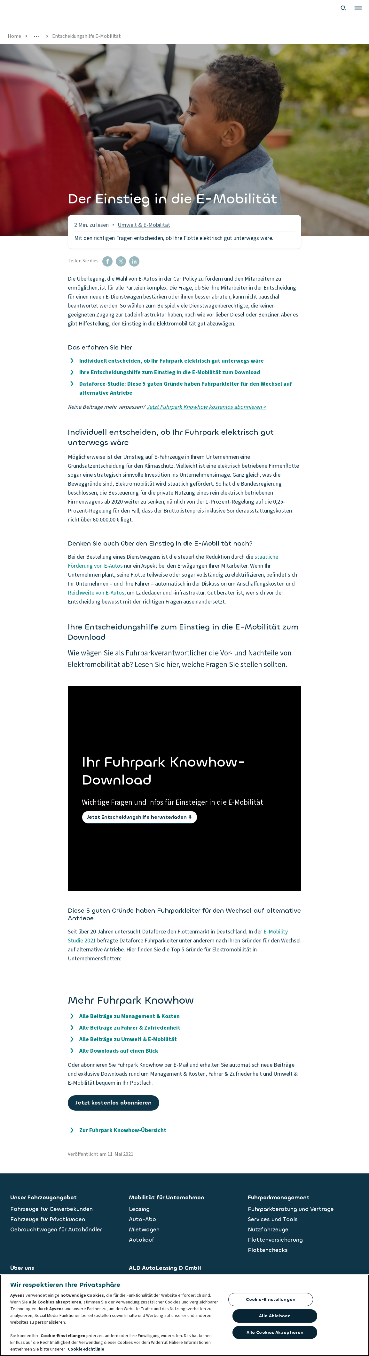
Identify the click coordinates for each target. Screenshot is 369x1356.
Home (14, 36)
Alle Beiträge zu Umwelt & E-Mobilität (128, 1039)
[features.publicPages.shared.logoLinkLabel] (38, 14)
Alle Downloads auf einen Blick (118, 1051)
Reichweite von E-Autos (96, 593)
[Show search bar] (300, 14)
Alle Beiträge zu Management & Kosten (129, 1016)
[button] (107, 261)
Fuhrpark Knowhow (53, 36)
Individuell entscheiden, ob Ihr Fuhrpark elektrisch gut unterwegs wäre (171, 361)
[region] (184, 1315)
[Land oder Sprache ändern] (351, 14)
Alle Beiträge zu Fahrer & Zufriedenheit (129, 1028)
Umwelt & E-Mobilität (144, 36)
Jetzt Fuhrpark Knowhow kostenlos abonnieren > (206, 407)
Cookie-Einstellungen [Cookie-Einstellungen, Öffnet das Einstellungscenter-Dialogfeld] (270, 1299)
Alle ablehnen (275, 1316)
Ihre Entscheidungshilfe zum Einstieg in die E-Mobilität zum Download (169, 372)
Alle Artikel (97, 36)
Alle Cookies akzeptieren (275, 1332)
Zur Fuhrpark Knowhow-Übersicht (122, 1130)
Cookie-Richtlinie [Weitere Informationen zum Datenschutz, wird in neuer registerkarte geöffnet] (86, 1349)
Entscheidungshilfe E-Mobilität (212, 36)
